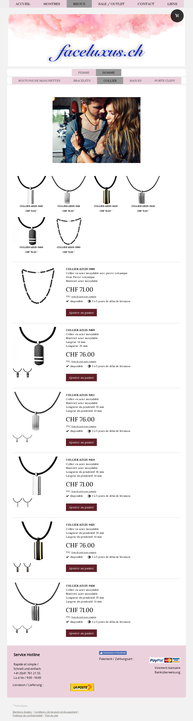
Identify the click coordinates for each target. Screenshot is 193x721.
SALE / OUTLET (111, 4)
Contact (146, 4)
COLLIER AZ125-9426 (161, 206)
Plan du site (51, 715)
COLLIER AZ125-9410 (31, 206)
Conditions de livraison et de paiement (55, 712)
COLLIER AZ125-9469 (31, 247)
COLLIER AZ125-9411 (75, 206)
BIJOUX (79, 4)
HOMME (108, 72)
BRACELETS (82, 80)
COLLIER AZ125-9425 (118, 206)
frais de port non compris (84, 296)
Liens (172, 4)
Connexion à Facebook (113, 652)
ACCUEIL (23, 4)
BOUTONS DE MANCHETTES (39, 80)
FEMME (83, 72)
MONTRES (51, 4)
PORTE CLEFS (165, 80)
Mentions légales (22, 712)
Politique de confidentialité (28, 715)
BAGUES (136, 80)
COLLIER (110, 80)
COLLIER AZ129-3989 (74, 247)
